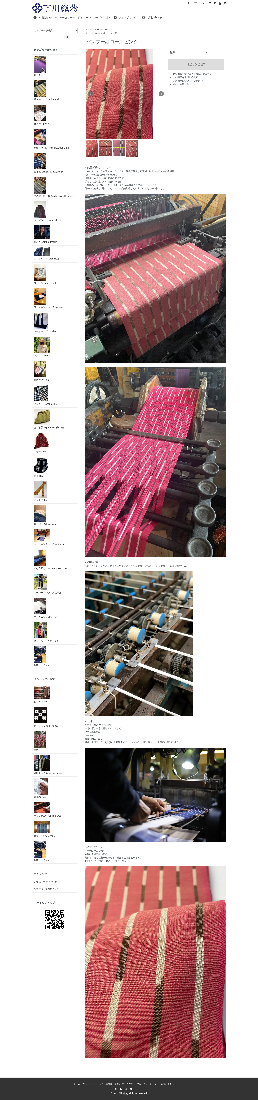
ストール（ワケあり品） (46, 632)
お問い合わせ (152, 17)
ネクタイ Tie (40, 491)
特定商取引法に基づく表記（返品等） (192, 74)
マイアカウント (196, 3)
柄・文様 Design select (46, 717)
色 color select (101, 33)
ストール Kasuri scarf (45, 274)
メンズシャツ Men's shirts (47, 211)
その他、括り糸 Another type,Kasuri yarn (55, 187)
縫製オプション (42, 371)
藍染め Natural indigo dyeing (48, 163)
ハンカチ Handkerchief (45, 395)
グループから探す (98, 17)
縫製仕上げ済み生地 (44, 829)
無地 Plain (40, 66)
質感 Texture (41, 788)
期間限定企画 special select (48, 764)
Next (161, 94)
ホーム (88, 29)
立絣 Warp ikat (101, 29)
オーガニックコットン (45, 608)
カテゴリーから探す (68, 17)
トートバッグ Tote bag (45, 322)
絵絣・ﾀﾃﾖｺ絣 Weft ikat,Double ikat (51, 139)
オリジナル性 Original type (47, 809)
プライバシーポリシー (146, 1084)
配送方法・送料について (46, 889)
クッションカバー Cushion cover (51, 537)
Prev (90, 94)
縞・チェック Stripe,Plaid (47, 90)
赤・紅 (114, 33)
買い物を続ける (181, 84)
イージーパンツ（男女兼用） (49, 584)
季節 (40, 741)
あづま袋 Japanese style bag (49, 419)
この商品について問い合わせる (189, 80)
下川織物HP (42, 17)
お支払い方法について (45, 882)
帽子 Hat (41, 467)
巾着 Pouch (41, 443)
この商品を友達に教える (185, 77)
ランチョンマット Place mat (48, 298)
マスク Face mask (43, 347)
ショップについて (126, 17)
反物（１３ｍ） (42, 656)
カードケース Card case (46, 253)
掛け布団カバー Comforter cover (50, 560)
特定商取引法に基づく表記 (119, 1084)
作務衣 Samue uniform (45, 234)
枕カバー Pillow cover (45, 515)
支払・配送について (92, 1084)
